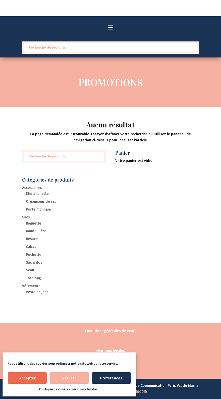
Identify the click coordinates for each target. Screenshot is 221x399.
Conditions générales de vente (110, 331)
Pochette (33, 255)
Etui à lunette (37, 193)
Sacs (26, 217)
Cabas (31, 247)
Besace (32, 239)
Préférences (111, 378)
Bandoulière (36, 231)
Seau (30, 270)
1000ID (141, 392)
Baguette (33, 223)
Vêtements (31, 286)
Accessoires (32, 188)
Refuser (69, 378)
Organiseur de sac (41, 201)
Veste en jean (37, 292)
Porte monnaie (38, 209)
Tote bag (33, 278)
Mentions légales (85, 389)
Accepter (27, 378)
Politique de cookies (54, 389)
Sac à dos (34, 262)
